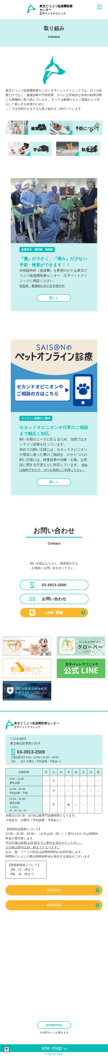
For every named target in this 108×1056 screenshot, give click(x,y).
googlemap (54, 1024)
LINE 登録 (57, 613)
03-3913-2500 (47, 585)
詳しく (53, 297)
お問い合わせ (47, 599)
